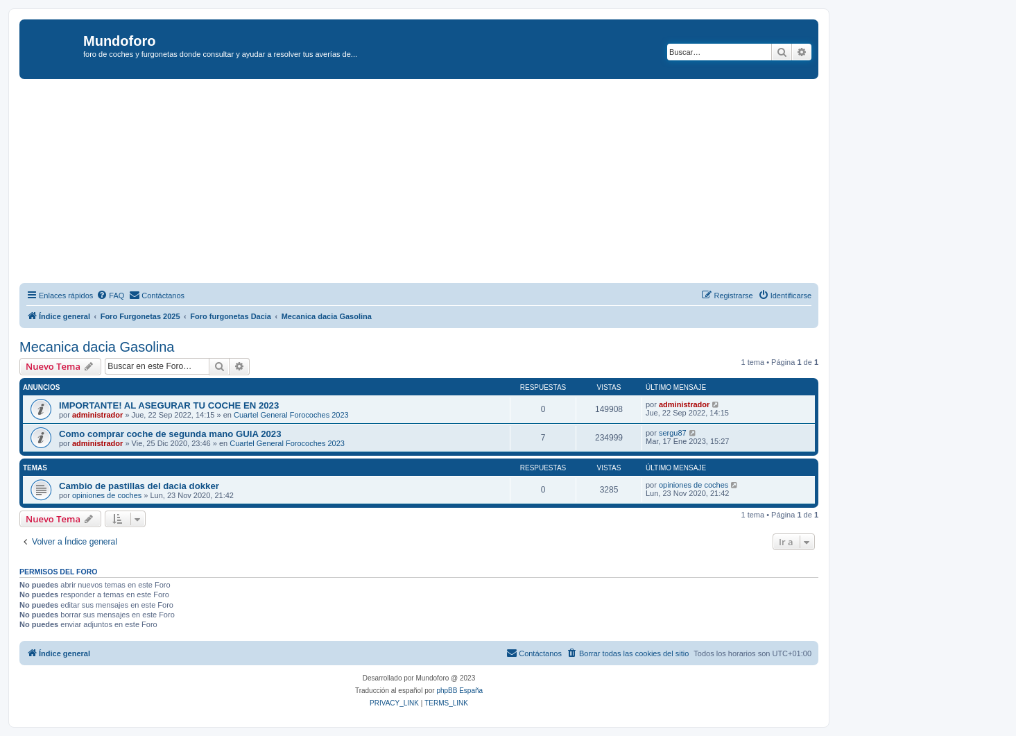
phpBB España (459, 690)
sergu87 (673, 433)
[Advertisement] (435, 183)
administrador (97, 415)
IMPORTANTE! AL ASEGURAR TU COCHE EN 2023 (169, 405)
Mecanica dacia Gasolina (96, 346)
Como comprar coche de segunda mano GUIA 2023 (170, 434)
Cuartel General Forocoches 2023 (291, 415)
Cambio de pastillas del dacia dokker (139, 486)
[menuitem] (110, 295)
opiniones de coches (106, 495)
